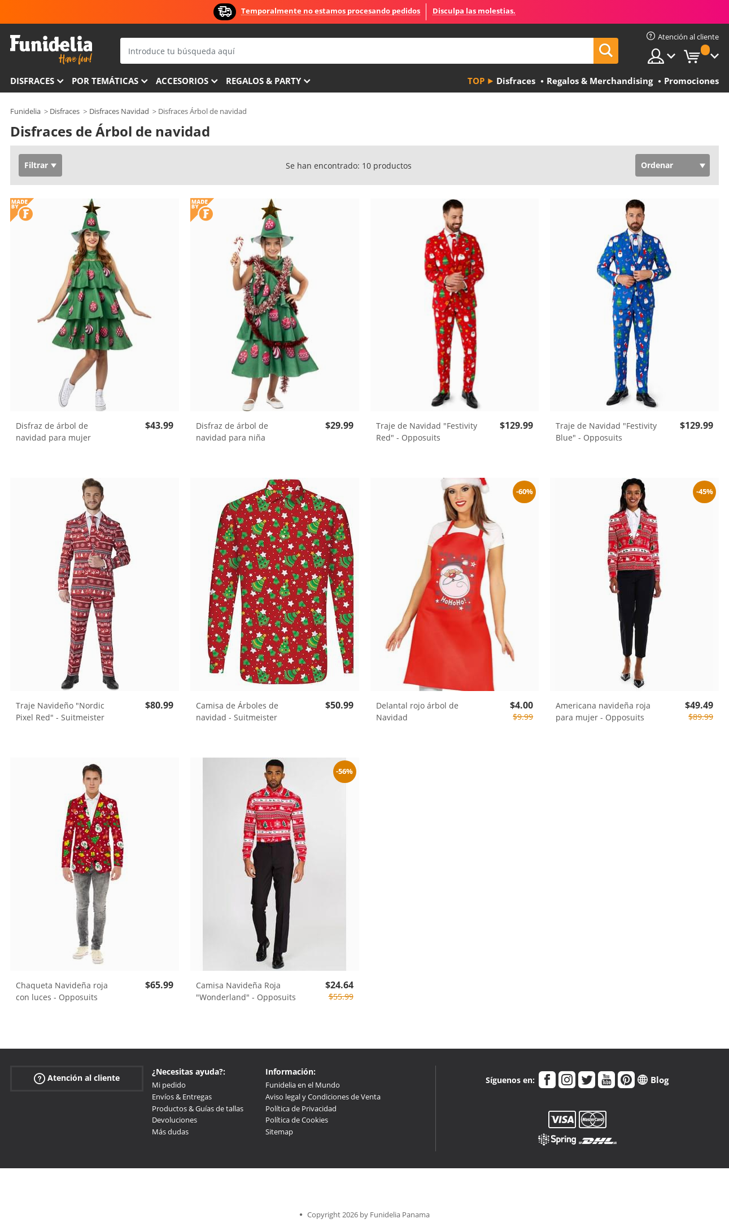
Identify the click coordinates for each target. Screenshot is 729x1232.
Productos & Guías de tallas (197, 1108)
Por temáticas (105, 80)
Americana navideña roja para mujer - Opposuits (603, 711)
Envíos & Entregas (182, 1097)
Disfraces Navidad (119, 111)
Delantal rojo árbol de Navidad (417, 711)
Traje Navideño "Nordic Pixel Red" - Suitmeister (60, 711)
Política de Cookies (296, 1120)
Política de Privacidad (301, 1108)
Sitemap (279, 1132)
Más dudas (170, 1132)
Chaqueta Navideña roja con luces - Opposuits (62, 991)
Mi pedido (169, 1085)
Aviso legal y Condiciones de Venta (323, 1097)
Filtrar (36, 165)
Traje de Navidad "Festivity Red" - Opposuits (426, 431)
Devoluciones (174, 1120)
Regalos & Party (263, 80)
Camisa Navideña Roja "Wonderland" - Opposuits (246, 991)
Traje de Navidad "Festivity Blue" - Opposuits (606, 431)
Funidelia (25, 111)
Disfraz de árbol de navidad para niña (232, 431)
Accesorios (182, 80)
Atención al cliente (77, 1078)
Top (476, 80)
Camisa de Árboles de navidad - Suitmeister (237, 711)
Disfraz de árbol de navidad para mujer (53, 431)
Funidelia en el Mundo (302, 1085)
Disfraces (32, 80)
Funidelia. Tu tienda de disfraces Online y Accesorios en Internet (51, 50)
